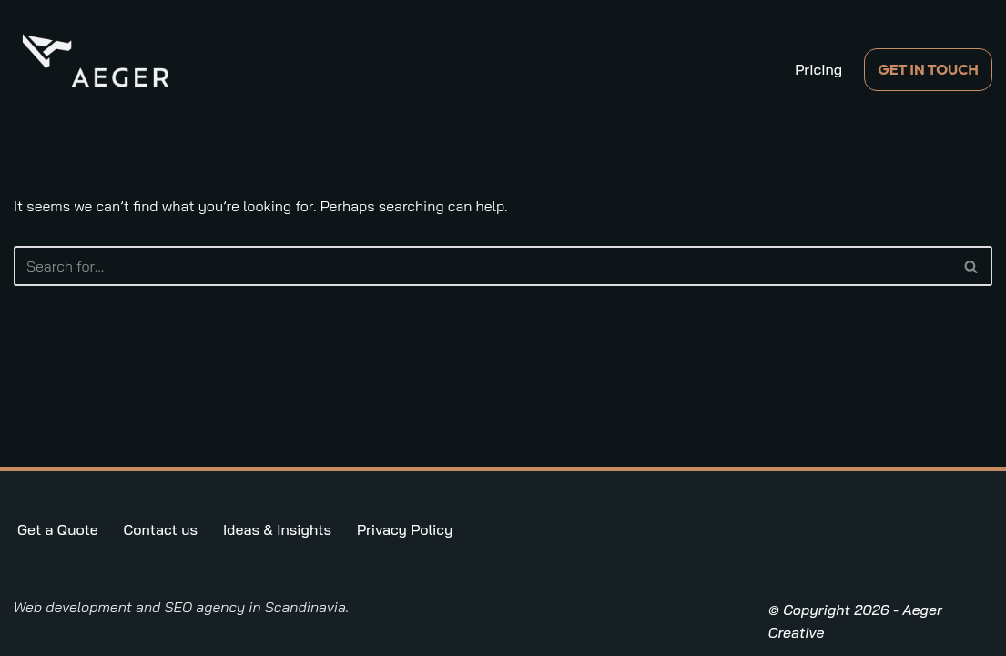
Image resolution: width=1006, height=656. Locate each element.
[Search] (482, 266)
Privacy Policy (404, 529)
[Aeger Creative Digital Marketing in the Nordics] (96, 61)
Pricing (818, 69)
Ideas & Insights (277, 529)
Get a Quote (57, 529)
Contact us (161, 529)
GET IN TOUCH (928, 69)
